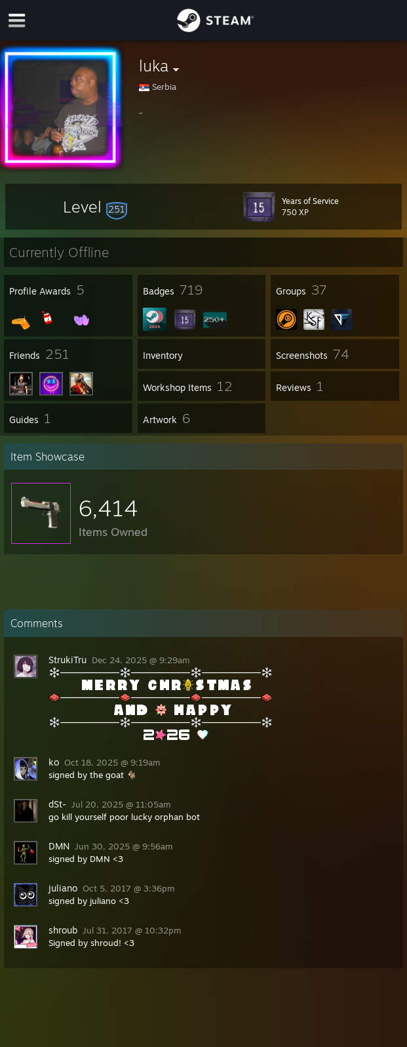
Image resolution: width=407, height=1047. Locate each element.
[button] (95, 207)
